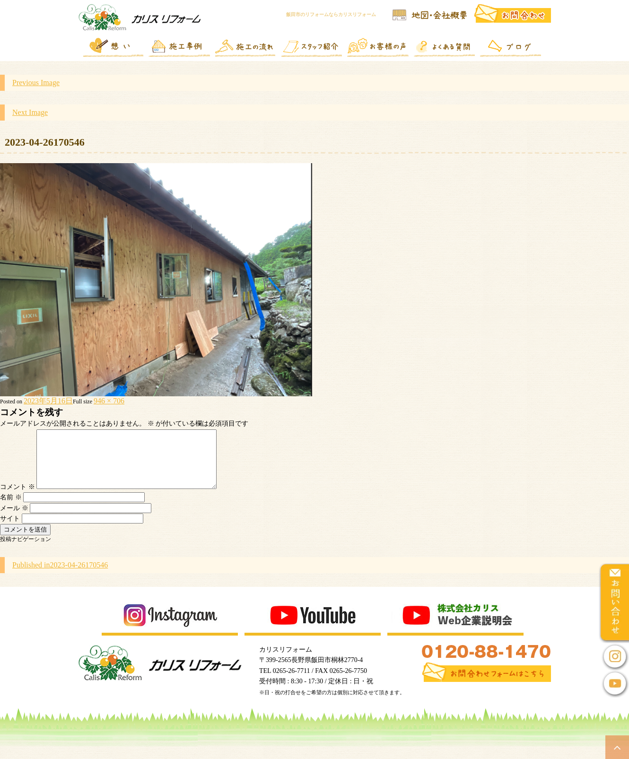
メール (14, 519)
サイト (10, 529)
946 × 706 (109, 401)
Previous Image (36, 83)
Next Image (30, 112)
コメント (17, 498)
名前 (11, 508)
